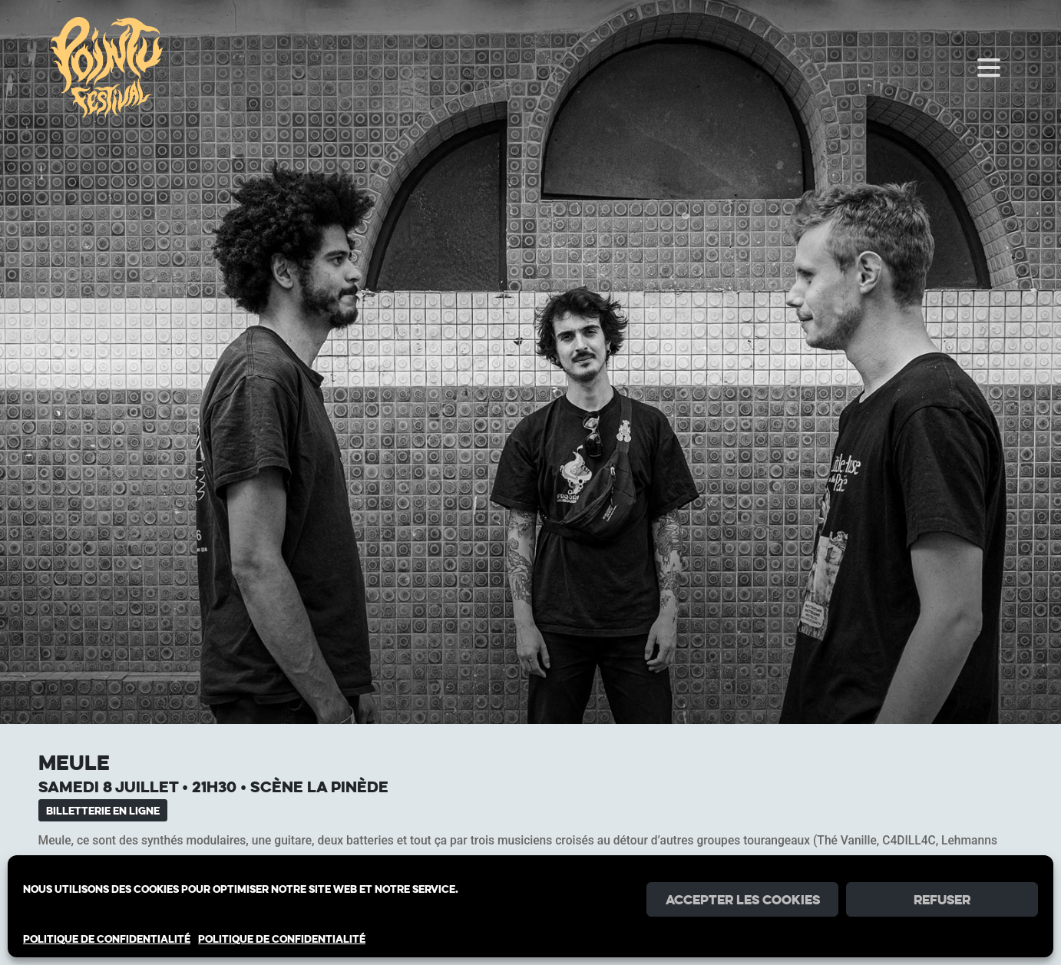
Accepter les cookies (743, 899)
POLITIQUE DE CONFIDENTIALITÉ (106, 939)
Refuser (942, 899)
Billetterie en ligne (103, 811)
